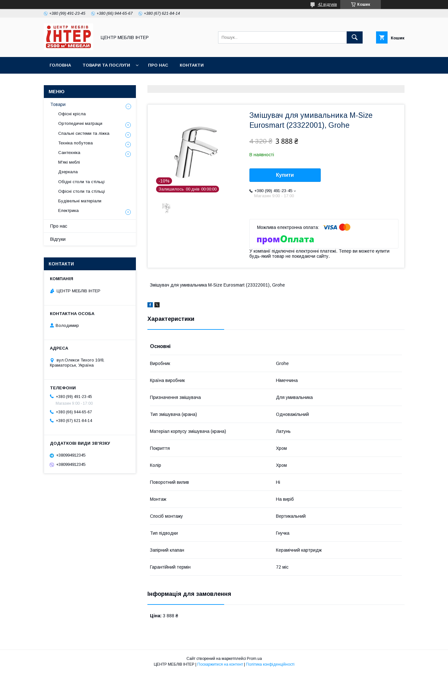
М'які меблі (69, 162)
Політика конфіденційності (270, 664)
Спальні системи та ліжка (83, 133)
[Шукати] (355, 37)
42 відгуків (327, 4)
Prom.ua (254, 658)
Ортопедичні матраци (80, 123)
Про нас (158, 65)
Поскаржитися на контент (220, 664)
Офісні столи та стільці (81, 191)
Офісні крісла (72, 113)
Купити (285, 175)
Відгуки (58, 239)
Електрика (68, 210)
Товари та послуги (106, 65)
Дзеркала (68, 171)
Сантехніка (69, 152)
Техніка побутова (75, 143)
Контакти (192, 65)
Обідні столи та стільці (81, 181)
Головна (60, 65)
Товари (58, 104)
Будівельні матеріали (79, 201)
